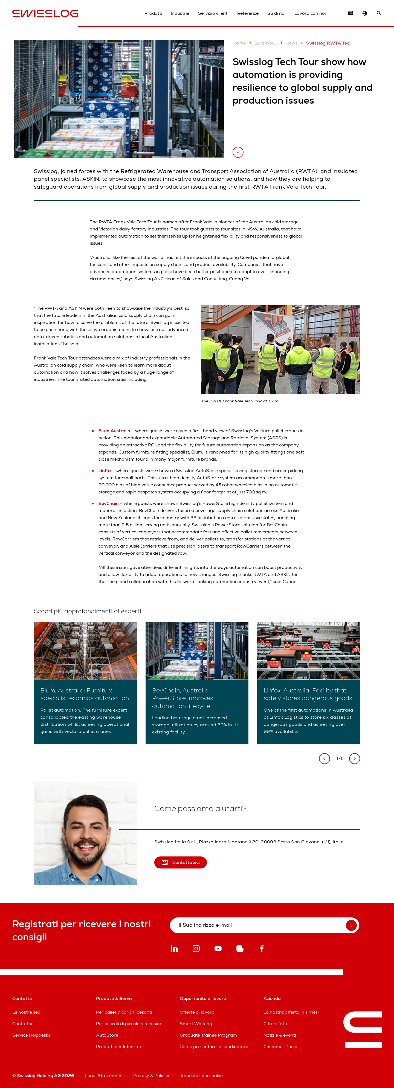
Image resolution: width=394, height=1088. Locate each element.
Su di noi (276, 13)
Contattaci (23, 1023)
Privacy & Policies (151, 1075)
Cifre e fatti (275, 1023)
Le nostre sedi (27, 1012)
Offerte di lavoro (197, 1012)
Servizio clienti (213, 13)
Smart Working (196, 1023)
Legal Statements (103, 1075)
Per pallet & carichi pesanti (124, 1012)
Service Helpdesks (31, 1035)
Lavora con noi (310, 13)
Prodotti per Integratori (121, 1046)
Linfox (105, 470)
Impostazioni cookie (202, 1075)
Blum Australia (115, 431)
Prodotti (153, 13)
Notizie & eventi (279, 1035)
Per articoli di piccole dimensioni (130, 1023)
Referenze (248, 13)
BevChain (109, 503)
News (288, 43)
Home (239, 43)
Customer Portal (281, 1046)
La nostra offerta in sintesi (291, 1012)
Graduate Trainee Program (208, 1035)
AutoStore (107, 1035)
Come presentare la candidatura (214, 1046)
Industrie (180, 13)
